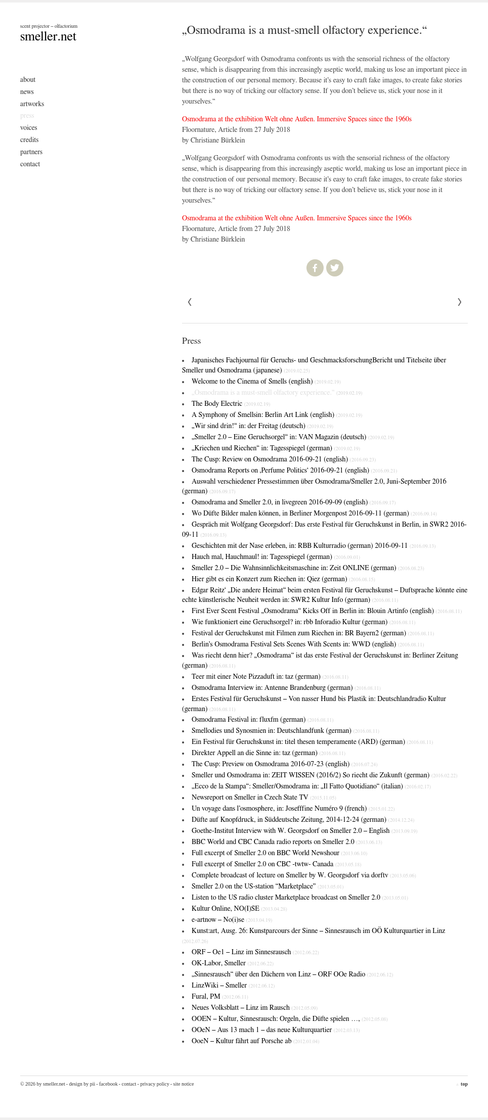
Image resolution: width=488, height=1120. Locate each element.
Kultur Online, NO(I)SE (239, 908)
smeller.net (48, 36)
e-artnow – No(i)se (232, 919)
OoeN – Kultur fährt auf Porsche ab (256, 1041)
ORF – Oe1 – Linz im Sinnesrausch (255, 952)
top (461, 1084)
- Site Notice (182, 1084)
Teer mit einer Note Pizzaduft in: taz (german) (270, 676)
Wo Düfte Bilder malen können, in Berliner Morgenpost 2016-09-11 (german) (314, 513)
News (27, 92)
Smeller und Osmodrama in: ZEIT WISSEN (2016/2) (325, 775)
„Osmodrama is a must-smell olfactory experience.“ (277, 392)
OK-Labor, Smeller (233, 963)
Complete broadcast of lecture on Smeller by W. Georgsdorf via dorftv (304, 875)
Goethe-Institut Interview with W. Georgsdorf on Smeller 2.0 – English (305, 830)
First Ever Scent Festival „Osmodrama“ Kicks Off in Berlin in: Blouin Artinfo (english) (327, 611)
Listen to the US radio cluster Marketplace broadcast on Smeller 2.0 (300, 897)
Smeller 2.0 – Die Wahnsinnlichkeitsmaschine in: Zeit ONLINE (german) (308, 568)
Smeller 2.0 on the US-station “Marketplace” (268, 886)
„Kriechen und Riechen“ (276, 448)
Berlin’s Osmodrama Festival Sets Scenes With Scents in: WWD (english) (308, 644)
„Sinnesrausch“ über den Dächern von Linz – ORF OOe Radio (292, 974)
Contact (30, 164)
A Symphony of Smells (277, 414)
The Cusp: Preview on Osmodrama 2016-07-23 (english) (285, 764)
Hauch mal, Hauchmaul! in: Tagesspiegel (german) (276, 557)
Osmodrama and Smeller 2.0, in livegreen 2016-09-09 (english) (294, 502)
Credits (29, 140)
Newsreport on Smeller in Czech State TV (264, 797)
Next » (190, 302)
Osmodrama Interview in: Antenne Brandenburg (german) (286, 687)
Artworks (32, 104)
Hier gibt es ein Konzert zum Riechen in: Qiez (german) (283, 579)
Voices (28, 127)
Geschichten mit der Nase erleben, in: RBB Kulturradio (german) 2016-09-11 (314, 545)
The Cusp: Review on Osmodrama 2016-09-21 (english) (284, 459)
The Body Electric (231, 403)
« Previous (460, 302)
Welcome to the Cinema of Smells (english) (266, 381)
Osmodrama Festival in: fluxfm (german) (263, 719)
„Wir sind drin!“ (262, 426)
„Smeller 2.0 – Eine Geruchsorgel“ (293, 437)
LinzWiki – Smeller (233, 985)
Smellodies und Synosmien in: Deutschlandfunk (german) (285, 730)
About (27, 79)
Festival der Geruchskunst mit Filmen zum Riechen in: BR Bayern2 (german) (313, 633)
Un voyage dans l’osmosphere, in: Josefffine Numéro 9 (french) (293, 808)
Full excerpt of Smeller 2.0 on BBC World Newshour (279, 853)
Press (27, 115)
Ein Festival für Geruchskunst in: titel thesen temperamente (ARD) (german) (312, 741)
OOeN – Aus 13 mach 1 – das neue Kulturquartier (276, 1030)
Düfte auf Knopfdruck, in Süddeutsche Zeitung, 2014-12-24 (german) (303, 819)
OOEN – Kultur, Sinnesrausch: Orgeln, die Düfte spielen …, (290, 1018)
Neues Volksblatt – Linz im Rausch (255, 1007)
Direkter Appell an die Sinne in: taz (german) (268, 753)
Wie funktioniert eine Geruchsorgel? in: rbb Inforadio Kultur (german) (304, 622)
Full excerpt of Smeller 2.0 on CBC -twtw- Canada (277, 864)
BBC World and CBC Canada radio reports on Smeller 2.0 (287, 842)
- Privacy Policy (153, 1084)
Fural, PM (220, 996)
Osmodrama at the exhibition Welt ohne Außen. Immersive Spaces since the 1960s (297, 119)
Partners (31, 152)
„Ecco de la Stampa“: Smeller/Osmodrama (311, 786)
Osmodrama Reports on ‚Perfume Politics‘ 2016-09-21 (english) (294, 470)
